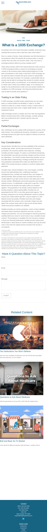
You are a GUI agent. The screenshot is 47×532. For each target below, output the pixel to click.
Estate (23, 530)
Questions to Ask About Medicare (15, 397)
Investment (23, 528)
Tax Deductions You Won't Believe (15, 351)
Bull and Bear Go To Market (12, 441)
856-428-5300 (26, 506)
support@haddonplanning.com (23, 515)
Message (4, 279)
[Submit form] (6, 295)
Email (3, 268)
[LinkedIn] (23, 518)
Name (3, 257)
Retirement (23, 526)
